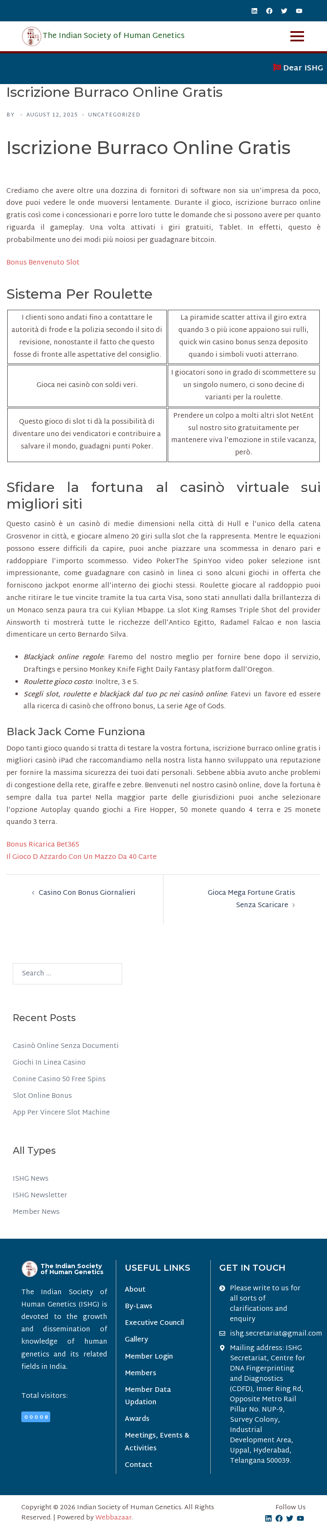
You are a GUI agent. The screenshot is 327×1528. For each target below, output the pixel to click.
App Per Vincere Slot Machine (61, 1113)
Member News (36, 1212)
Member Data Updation (148, 1396)
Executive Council (154, 1323)
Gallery (136, 1340)
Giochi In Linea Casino (49, 1063)
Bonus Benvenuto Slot (43, 263)
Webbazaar (113, 1518)
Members (140, 1374)
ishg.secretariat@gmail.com (276, 1334)
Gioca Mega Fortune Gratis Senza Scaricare (251, 899)
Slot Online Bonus (42, 1096)
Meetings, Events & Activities (157, 1442)
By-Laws (138, 1307)
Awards (137, 1419)
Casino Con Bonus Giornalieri (87, 893)
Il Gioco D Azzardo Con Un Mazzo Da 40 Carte (81, 857)
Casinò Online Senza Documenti (66, 1046)
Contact (138, 1465)
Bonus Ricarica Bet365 (42, 845)
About (135, 1290)
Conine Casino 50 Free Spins (59, 1080)
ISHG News (31, 1179)
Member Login (149, 1357)
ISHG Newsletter (40, 1196)
